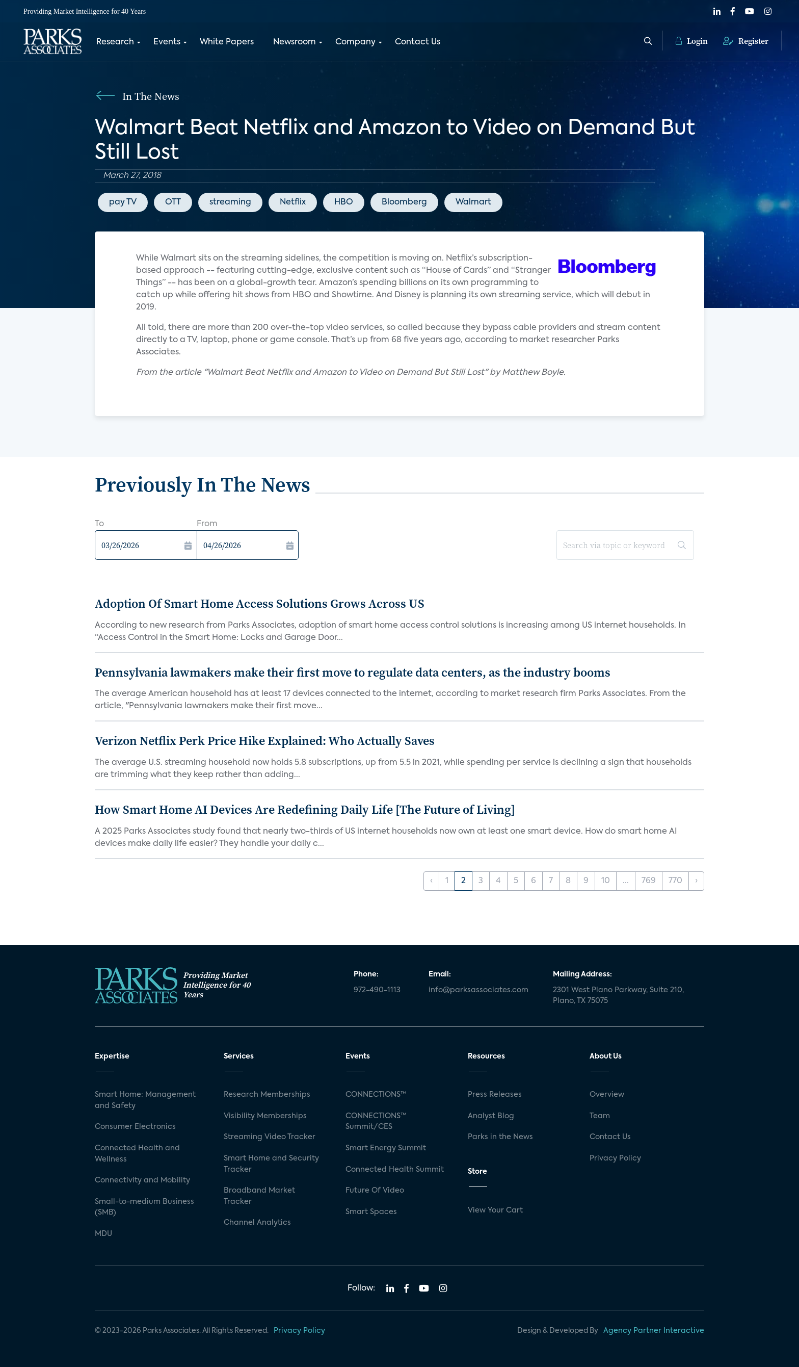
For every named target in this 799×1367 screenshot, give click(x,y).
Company (355, 42)
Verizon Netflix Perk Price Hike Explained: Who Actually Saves (265, 740)
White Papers (227, 42)
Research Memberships (267, 1094)
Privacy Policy (615, 1158)
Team (600, 1116)
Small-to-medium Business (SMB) (144, 1207)
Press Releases (495, 1094)
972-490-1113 (377, 990)
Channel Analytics (257, 1222)
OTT (173, 202)
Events (166, 42)
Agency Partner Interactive (653, 1330)
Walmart (473, 202)
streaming (230, 202)
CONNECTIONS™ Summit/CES (376, 1122)
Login (692, 40)
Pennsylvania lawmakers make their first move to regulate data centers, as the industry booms (352, 672)
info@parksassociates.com (478, 990)
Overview (607, 1094)
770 (675, 881)
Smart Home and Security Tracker (271, 1164)
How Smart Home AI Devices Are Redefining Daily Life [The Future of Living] (305, 809)
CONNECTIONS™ (376, 1094)
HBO (343, 202)
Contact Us (417, 42)
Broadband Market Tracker (259, 1196)
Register (745, 40)
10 (605, 881)
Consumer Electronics (135, 1126)
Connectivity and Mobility (142, 1180)
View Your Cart (495, 1210)
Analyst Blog (491, 1116)
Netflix (293, 202)
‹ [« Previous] (431, 881)
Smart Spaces (371, 1212)
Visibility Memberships (265, 1116)
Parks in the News (500, 1137)
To (99, 524)
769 (649, 881)
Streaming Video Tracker (269, 1137)
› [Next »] (696, 881)
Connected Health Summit (394, 1169)
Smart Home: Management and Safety (145, 1100)
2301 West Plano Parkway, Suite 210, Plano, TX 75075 (618, 996)
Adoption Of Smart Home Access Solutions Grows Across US (259, 603)
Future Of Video (374, 1190)
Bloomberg (404, 202)
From (207, 524)
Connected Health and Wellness (137, 1154)
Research (115, 42)
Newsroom (294, 42)
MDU (103, 1233)
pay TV (123, 202)
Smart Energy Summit (385, 1148)
